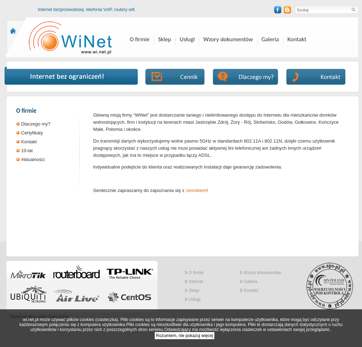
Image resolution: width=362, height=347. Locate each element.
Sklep (164, 39)
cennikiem (196, 190)
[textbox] (323, 9)
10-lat (27, 150)
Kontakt (296, 39)
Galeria (270, 39)
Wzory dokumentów (228, 39)
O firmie (140, 39)
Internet (196, 281)
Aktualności (33, 159)
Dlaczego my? (35, 124)
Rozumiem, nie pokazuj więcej (184, 335)
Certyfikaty (32, 132)
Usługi (187, 39)
